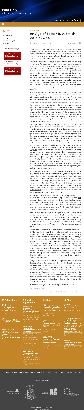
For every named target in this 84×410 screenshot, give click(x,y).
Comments (9, 35)
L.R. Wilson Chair (40, 409)
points (53, 272)
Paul (9, 373)
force (41, 407)
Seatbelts (49, 178)
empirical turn (49, 171)
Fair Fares (73, 176)
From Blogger (10, 41)
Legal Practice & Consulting (65, 373)
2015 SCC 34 (34, 288)
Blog (8, 30)
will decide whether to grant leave (59, 232)
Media (49, 373)
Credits (47, 380)
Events (7, 38)
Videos (7, 43)
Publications (18, 373)
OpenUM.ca (49, 407)
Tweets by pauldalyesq (12, 49)
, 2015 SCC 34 (43, 66)
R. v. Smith (42, 288)
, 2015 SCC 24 (59, 274)
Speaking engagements (35, 373)
